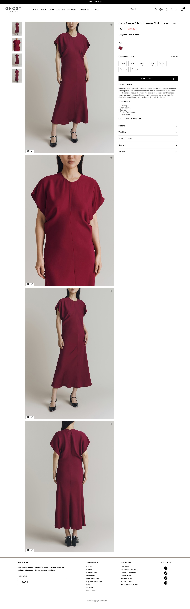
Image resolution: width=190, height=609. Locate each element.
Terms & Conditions (128, 573)
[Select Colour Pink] (121, 48)
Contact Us (90, 588)
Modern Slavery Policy (129, 585)
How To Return (91, 573)
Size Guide (174, 56)
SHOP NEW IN (95, 2)
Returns (89, 570)
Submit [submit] (25, 582)
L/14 (152, 64)
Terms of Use (126, 576)
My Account (90, 576)
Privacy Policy (126, 579)
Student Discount (92, 579)
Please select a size (126, 57)
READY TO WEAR (47, 10)
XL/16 (162, 64)
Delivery (89, 567)
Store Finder (90, 591)
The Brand (125, 567)
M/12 (142, 64)
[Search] (144, 9)
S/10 (132, 64)
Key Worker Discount (94, 582)
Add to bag (158, 79)
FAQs (88, 585)
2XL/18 (123, 70)
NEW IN (35, 10)
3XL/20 (135, 70)
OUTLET (95, 10)
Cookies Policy (126, 582)
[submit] (156, 9)
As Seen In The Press (129, 570)
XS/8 (122, 64)
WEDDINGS (84, 10)
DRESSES (61, 10)
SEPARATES (72, 10)
